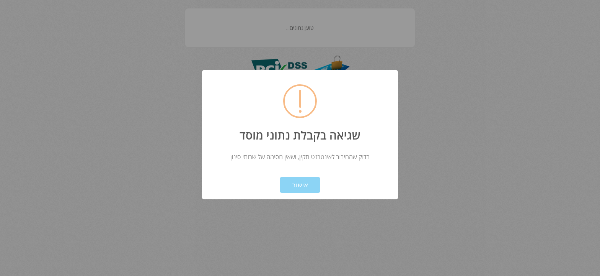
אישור (300, 185)
